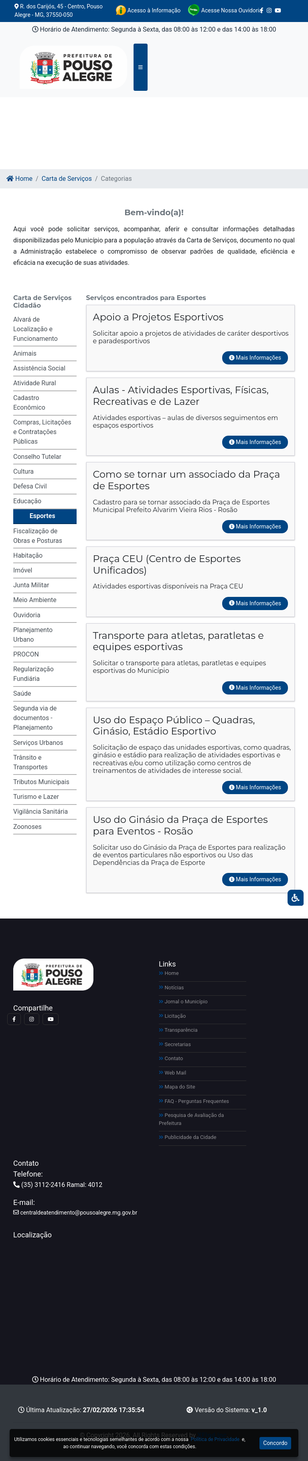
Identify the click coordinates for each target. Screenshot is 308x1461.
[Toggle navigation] (141, 67)
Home (19, 178)
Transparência (178, 1030)
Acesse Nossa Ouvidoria (225, 10)
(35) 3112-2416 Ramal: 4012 (57, 1185)
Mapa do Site (177, 1087)
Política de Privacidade (215, 1439)
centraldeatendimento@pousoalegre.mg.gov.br (75, 1212)
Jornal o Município (183, 1002)
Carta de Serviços (67, 178)
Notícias (171, 988)
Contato (171, 1058)
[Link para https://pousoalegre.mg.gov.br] (63, 67)
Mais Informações (255, 357)
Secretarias (175, 1044)
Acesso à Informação (148, 10)
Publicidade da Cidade (187, 1137)
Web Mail (172, 1073)
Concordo (275, 1443)
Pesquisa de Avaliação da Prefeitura (191, 1119)
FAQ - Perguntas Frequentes (194, 1101)
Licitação (172, 1016)
